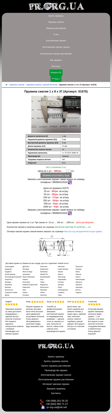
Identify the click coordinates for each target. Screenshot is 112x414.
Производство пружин (56, 370)
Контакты (56, 66)
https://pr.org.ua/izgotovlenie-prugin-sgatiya (83, 231)
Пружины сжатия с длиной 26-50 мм (41, 85)
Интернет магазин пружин (56, 384)
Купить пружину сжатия (56, 361)
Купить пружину (56, 356)
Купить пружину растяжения (56, 366)
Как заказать (56, 60)
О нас (56, 34)
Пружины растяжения (56, 28)
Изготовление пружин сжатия (56, 47)
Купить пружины (56, 16)
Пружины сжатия (56, 22)
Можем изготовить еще (56, 175)
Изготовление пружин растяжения (56, 54)
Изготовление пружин (56, 41)
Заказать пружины (56, 388)
